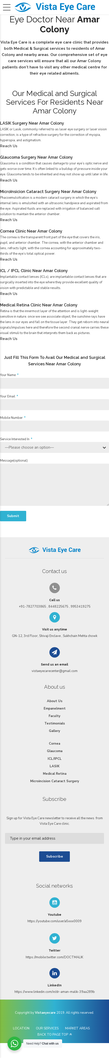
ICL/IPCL (55, 759)
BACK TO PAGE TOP (52, 1034)
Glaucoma (54, 751)
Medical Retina (54, 773)
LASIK (55, 766)
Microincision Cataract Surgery (54, 781)
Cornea (54, 743)
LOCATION (21, 1028)
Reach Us (8, 146)
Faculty (54, 716)
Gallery (54, 731)
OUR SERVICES (47, 1028)
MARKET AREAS (77, 1028)
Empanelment (55, 708)
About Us (54, 701)
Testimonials (54, 723)
